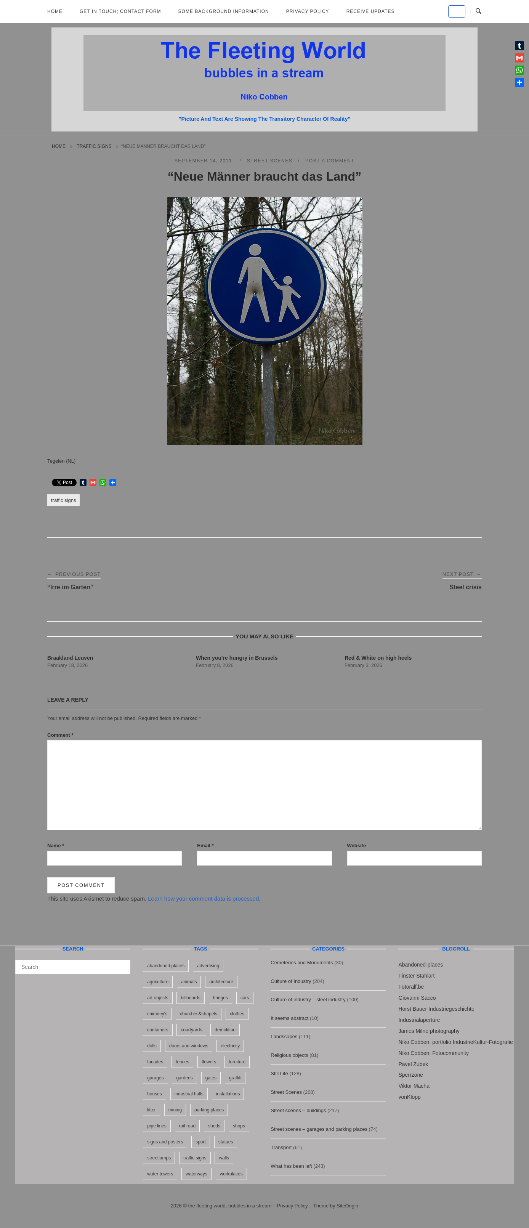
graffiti (235, 1078)
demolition (225, 1029)
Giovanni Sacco (417, 998)
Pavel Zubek (413, 1064)
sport (201, 1142)
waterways (196, 1174)
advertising (208, 965)
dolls (152, 1045)
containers (157, 1029)
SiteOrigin (347, 1206)
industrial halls (189, 1094)
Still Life (279, 1073)
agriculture (157, 981)
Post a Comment (329, 161)
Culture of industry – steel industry (308, 999)
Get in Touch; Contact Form (120, 11)
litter (151, 1110)
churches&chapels (198, 1013)
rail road (187, 1126)
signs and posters (165, 1142)
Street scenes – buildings (298, 1110)
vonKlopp (409, 1097)
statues (225, 1142)
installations (228, 1094)
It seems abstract (289, 1018)
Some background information (223, 11)
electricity (230, 1045)
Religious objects (289, 1055)
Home (55, 11)
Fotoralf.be (411, 987)
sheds (214, 1126)
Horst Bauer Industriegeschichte (436, 1009)
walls (224, 1158)
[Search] (122, 963)
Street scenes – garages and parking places (319, 1129)
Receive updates (370, 11)
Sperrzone (410, 1075)
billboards (190, 997)
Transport (281, 1147)
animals (189, 981)
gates (210, 1078)
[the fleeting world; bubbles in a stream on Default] (456, 11)
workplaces (231, 1174)
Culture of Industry (291, 981)
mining (175, 1110)
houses (154, 1094)
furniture (237, 1061)
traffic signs (94, 146)
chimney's (157, 1013)
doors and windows (188, 1045)
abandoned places (165, 965)
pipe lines (157, 1126)
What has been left (291, 1166)
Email (205, 845)
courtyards (191, 1029)
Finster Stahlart (416, 976)
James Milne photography (428, 1031)
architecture (221, 981)
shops (239, 1126)
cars (244, 997)
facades (155, 1061)
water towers (160, 1174)
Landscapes (284, 1036)
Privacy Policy (307, 11)
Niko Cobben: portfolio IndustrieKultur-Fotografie (455, 1042)
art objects (157, 997)
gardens (184, 1078)
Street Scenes (269, 161)
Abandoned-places (420, 965)
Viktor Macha (413, 1086)
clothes (237, 1013)
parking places (209, 1110)
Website (356, 845)
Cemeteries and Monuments (302, 962)
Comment (60, 735)
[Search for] (72, 967)
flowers (209, 1061)
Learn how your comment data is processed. (204, 898)
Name (55, 845)
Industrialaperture (419, 1020)
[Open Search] (478, 11)
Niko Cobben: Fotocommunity (433, 1053)
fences (182, 1061)
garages (155, 1078)
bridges (220, 997)
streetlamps (159, 1158)
